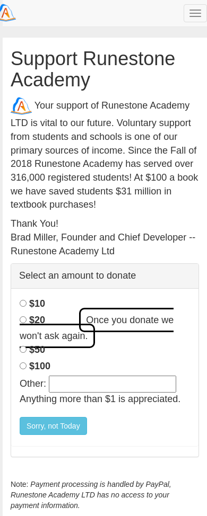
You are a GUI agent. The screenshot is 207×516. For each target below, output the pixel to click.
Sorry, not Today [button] (53, 426)
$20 (37, 320)
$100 (39, 366)
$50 (37, 349)
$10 (37, 303)
